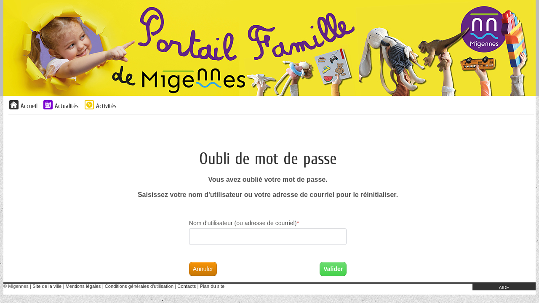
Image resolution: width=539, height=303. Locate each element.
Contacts (186, 286)
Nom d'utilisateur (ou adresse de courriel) (244, 223)
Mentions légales (83, 286)
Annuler (203, 269)
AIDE (504, 287)
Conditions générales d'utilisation (139, 286)
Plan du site (212, 286)
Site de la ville (46, 286)
